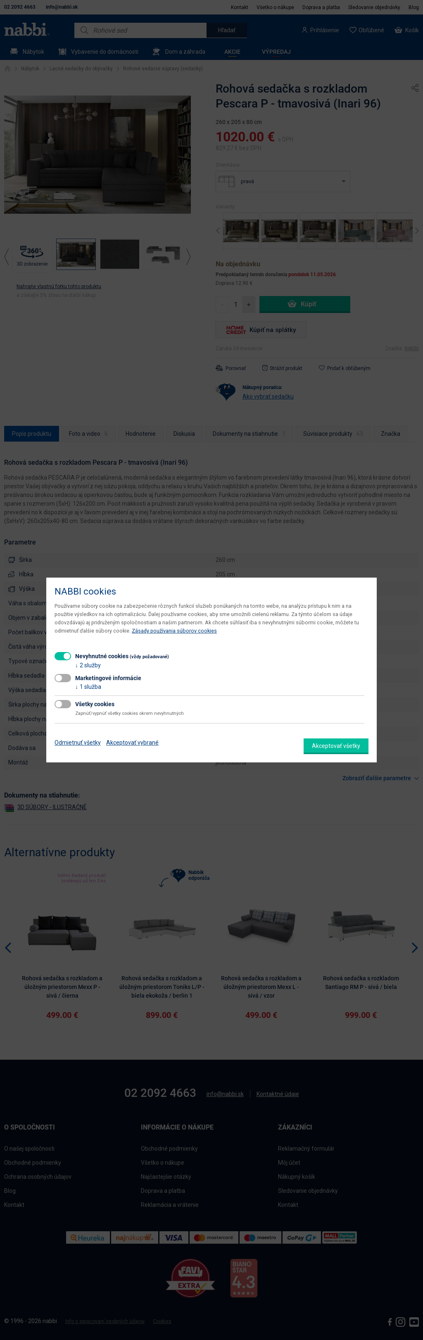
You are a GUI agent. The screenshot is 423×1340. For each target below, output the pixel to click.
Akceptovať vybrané (132, 742)
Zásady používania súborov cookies (174, 631)
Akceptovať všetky (336, 746)
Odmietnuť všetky (78, 742)
